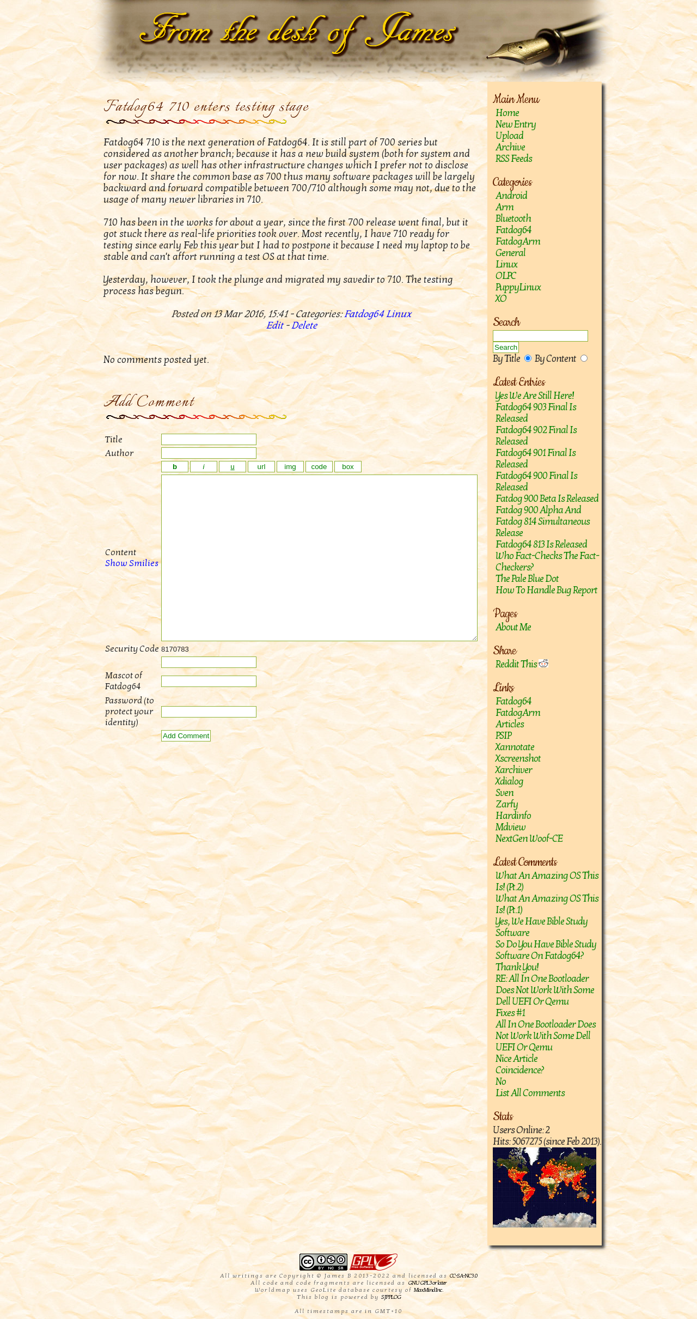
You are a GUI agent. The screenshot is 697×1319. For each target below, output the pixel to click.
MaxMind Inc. (428, 1289)
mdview (510, 827)
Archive (510, 147)
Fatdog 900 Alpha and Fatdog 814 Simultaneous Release (543, 521)
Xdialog (509, 781)
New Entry (516, 124)
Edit (274, 325)
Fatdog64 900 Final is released (536, 481)
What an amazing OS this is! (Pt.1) (547, 904)
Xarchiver (514, 770)
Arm (504, 207)
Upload (509, 136)
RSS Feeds (514, 159)
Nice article (516, 1059)
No (501, 1081)
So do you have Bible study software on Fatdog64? (546, 950)
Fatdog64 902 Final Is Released (536, 435)
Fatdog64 (513, 230)
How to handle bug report (546, 590)
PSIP (503, 735)
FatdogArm (518, 241)
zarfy (507, 804)
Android (511, 196)
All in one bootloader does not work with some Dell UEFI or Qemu (546, 1036)
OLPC (506, 276)
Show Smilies (119, 580)
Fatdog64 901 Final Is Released (536, 458)
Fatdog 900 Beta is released (547, 498)
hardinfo (513, 816)
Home (507, 113)
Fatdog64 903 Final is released (536, 413)
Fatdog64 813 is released (541, 544)
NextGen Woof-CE (529, 838)
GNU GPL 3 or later (427, 1282)
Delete (304, 325)
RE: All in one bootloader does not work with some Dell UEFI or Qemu (545, 990)
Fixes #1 (510, 1013)
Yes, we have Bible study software (542, 927)
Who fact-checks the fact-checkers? (547, 561)
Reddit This (522, 664)
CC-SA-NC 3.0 (463, 1275)
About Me (513, 627)
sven (504, 793)
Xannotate (515, 747)
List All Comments (530, 1093)
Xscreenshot (518, 758)
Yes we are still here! (535, 396)
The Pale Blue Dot (527, 579)
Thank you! (517, 967)
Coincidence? (520, 1070)
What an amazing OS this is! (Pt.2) (547, 881)
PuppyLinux (518, 287)
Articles (510, 724)
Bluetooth (513, 218)
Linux (506, 264)
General (510, 253)
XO (501, 299)
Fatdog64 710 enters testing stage (206, 107)
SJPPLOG (391, 1296)
